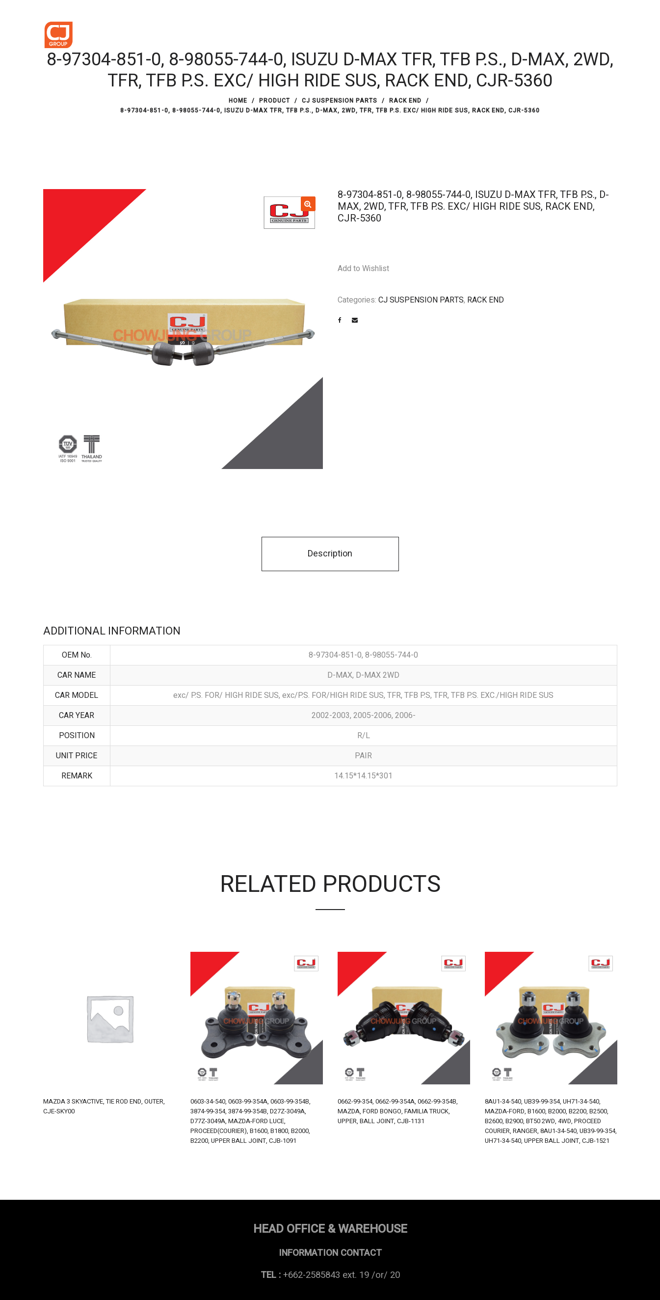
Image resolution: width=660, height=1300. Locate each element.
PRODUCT (274, 100)
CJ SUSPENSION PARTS (339, 100)
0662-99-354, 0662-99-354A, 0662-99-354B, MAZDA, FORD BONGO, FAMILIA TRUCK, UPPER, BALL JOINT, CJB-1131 (398, 1111)
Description (330, 553)
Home (238, 100)
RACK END (405, 100)
